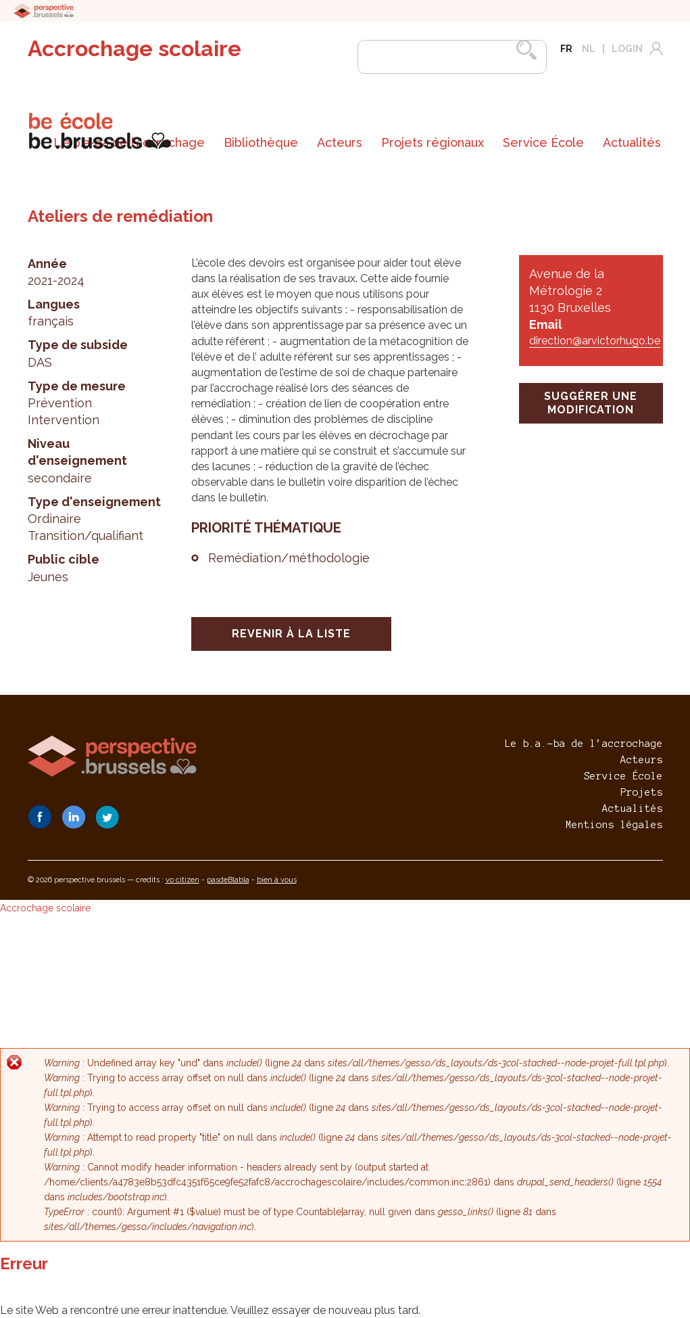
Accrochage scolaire (134, 48)
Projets (641, 792)
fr (566, 48)
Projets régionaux (432, 142)
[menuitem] (261, 143)
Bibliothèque (261, 142)
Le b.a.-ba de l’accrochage (584, 743)
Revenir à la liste (291, 633)
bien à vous (277, 880)
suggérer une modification (590, 403)
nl (588, 48)
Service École (543, 142)
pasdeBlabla (228, 880)
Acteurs (339, 142)
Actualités (632, 142)
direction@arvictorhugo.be (594, 340)
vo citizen (182, 880)
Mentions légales (614, 824)
